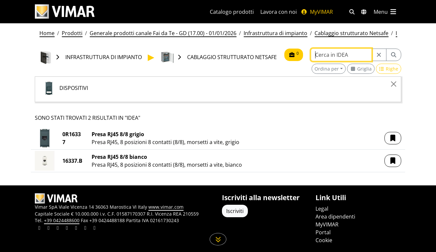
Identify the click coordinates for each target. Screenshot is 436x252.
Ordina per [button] (327, 69)
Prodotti (72, 33)
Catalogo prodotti (232, 11)
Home (46, 33)
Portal (323, 232)
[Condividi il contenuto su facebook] (48, 228)
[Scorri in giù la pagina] (218, 239)
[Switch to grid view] (361, 69)
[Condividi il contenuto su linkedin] (39, 228)
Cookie (324, 240)
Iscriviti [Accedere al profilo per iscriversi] (235, 211)
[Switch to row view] (389, 69)
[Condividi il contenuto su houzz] (85, 228)
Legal (322, 208)
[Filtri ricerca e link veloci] (352, 12)
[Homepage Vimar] (65, 12)
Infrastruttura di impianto (275, 33)
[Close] (394, 84)
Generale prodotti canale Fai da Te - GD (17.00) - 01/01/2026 (163, 33)
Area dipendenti (335, 216)
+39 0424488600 (61, 220)
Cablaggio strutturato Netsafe (351, 33)
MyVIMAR (317, 11)
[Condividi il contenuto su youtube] (76, 228)
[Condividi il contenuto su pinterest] (57, 228)
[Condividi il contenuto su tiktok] (94, 228)
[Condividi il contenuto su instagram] (67, 228)
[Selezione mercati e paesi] (363, 12)
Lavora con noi (278, 11)
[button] (392, 138)
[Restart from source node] (378, 55)
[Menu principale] (385, 12)
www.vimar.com (166, 207)
